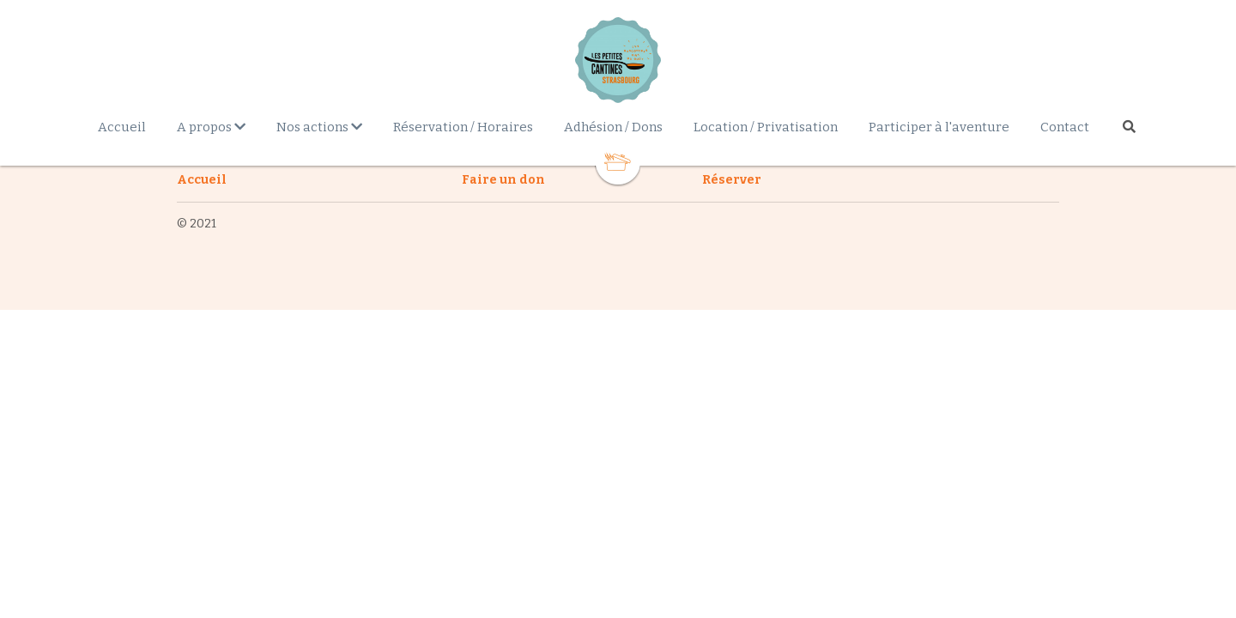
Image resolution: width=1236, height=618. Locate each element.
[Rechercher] (1129, 126)
